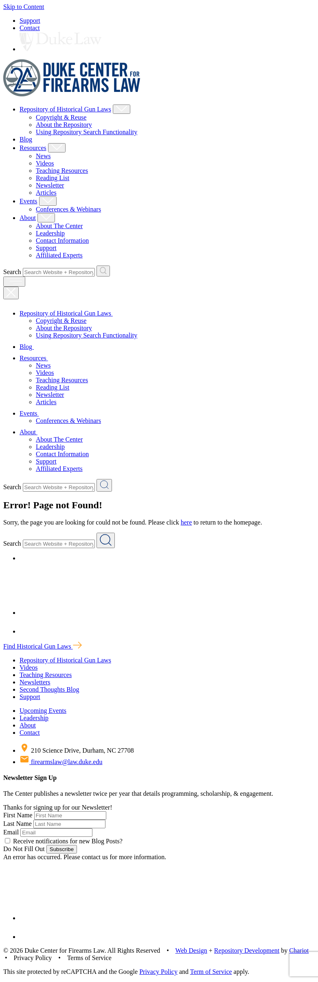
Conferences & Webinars (68, 209)
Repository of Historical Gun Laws (65, 109)
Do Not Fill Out (24, 848)
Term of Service (211, 971)
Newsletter (50, 185)
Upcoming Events (43, 710)
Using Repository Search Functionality (86, 131)
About (28, 217)
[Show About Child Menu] (46, 217)
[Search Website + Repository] (103, 271)
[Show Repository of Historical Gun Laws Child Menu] (121, 109)
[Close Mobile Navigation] (11, 293)
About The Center (59, 225)
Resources (33, 147)
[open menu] (14, 282)
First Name (18, 815)
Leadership (50, 233)
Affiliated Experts (59, 255)
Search (12, 271)
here (186, 522)
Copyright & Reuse (61, 117)
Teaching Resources (62, 170)
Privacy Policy (158, 971)
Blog (26, 139)
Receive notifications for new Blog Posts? (64, 841)
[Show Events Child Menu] (48, 201)
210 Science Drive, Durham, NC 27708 (77, 750)
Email (11, 832)
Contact (30, 27)
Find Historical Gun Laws (42, 646)
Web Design (191, 950)
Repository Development (246, 950)
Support (30, 20)
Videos (45, 163)
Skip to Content (23, 6)
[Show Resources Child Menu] (57, 147)
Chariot (299, 950)
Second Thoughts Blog (49, 689)
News (43, 155)
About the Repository (64, 124)
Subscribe (62, 849)
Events (28, 201)
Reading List (52, 177)
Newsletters (35, 682)
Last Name (17, 823)
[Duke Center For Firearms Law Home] (71, 94)
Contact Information (62, 240)
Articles (46, 192)
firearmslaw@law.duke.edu (61, 761)
